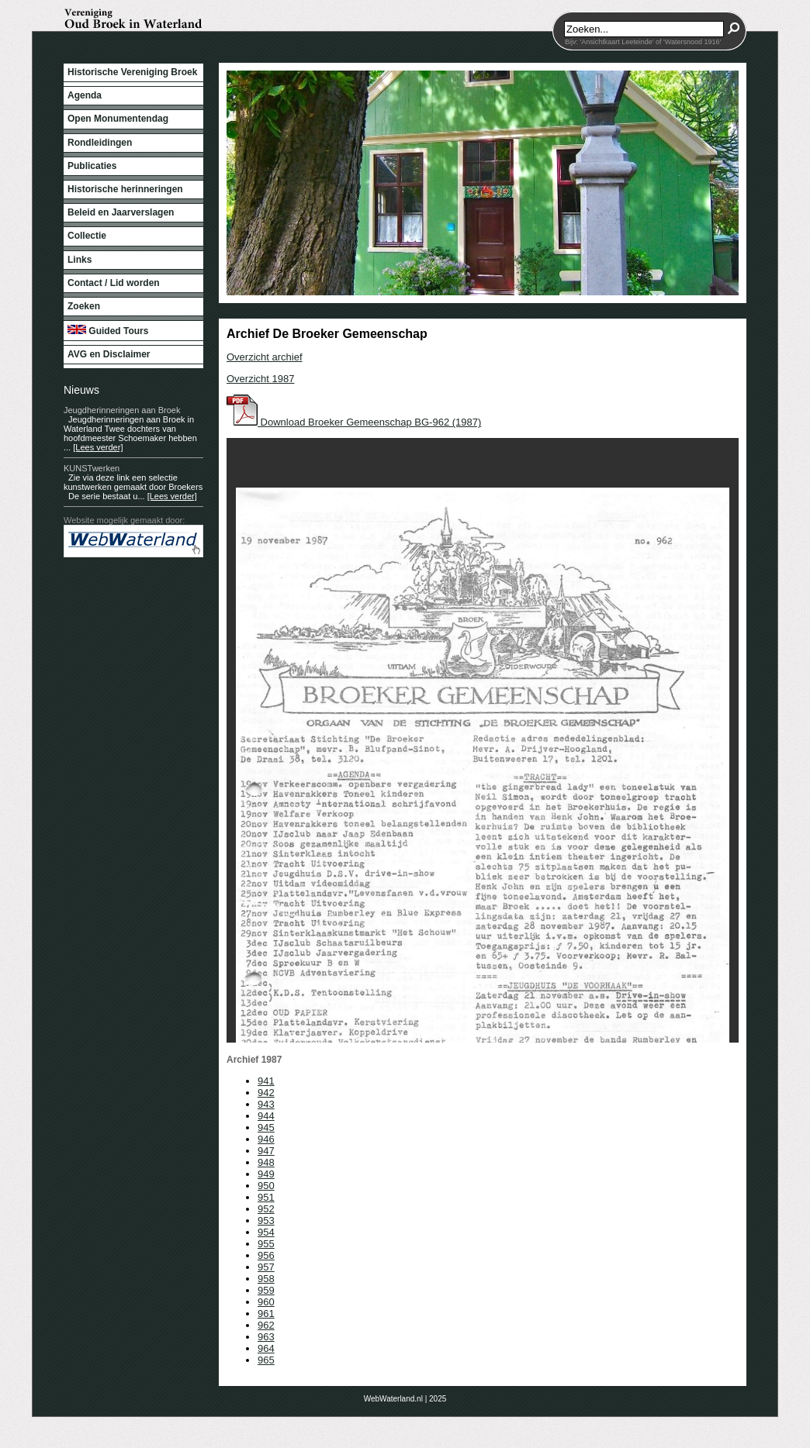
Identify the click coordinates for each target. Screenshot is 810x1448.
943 (266, 1104)
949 (266, 1174)
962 (266, 1325)
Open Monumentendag (118, 118)
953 (266, 1220)
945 (266, 1127)
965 (266, 1360)
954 (266, 1232)
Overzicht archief (265, 357)
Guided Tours (108, 330)
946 (266, 1139)
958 (266, 1278)
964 (266, 1348)
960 (266, 1302)
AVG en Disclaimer (109, 354)
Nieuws (81, 390)
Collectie (87, 235)
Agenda (85, 95)
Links (80, 259)
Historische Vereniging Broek (132, 72)
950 (266, 1185)
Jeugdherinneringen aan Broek (122, 410)
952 (266, 1209)
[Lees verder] (98, 447)
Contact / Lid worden (114, 283)
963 (266, 1337)
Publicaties (92, 165)
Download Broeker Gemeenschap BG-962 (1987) (354, 422)
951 (266, 1197)
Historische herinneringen (125, 189)
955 (266, 1244)
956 (266, 1255)
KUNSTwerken (91, 468)
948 (266, 1162)
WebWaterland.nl (393, 1399)
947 (266, 1151)
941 (266, 1081)
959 (266, 1290)
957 (266, 1267)
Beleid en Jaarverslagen (121, 212)
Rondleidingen (100, 142)
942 (266, 1092)
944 (266, 1116)
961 (266, 1313)
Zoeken (84, 306)
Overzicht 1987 (260, 378)
